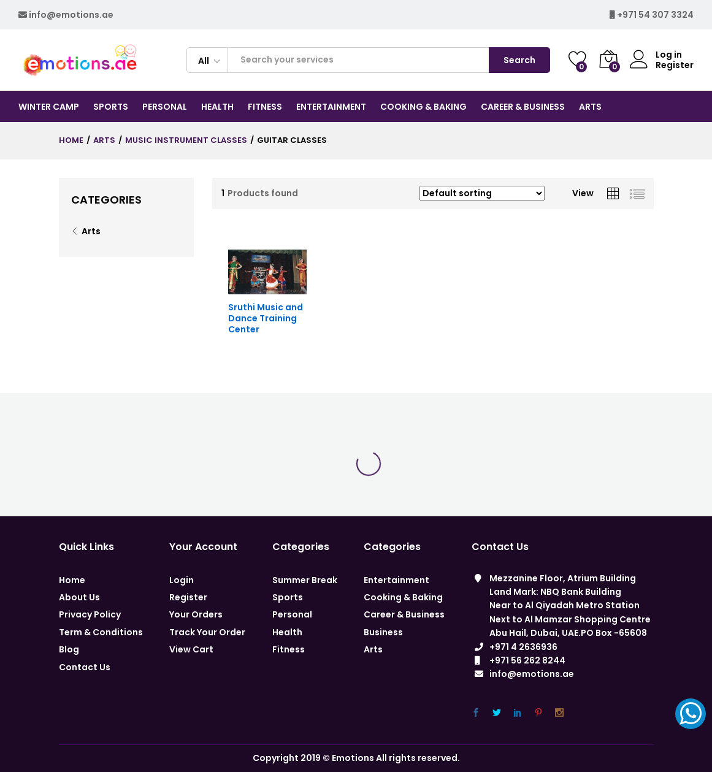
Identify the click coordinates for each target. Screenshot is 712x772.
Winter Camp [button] (48, 106)
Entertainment (396, 580)
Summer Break (304, 580)
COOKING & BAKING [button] (423, 106)
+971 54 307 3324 (655, 15)
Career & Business (404, 614)
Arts (91, 231)
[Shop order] (482, 193)
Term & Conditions (101, 632)
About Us (79, 597)
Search (519, 60)
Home (72, 580)
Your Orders (196, 614)
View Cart (191, 649)
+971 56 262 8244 (527, 660)
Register (675, 65)
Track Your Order (207, 632)
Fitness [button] (265, 106)
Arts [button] (590, 106)
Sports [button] (110, 106)
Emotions (353, 758)
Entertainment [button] (331, 106)
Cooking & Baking (403, 597)
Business (383, 632)
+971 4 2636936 (523, 647)
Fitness (288, 649)
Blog (69, 649)
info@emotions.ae (71, 15)
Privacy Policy (90, 614)
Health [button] (217, 106)
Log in (656, 55)
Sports (287, 597)
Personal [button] (164, 106)
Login (181, 580)
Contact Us (84, 667)
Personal (292, 614)
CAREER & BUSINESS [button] (523, 106)
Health (287, 632)
